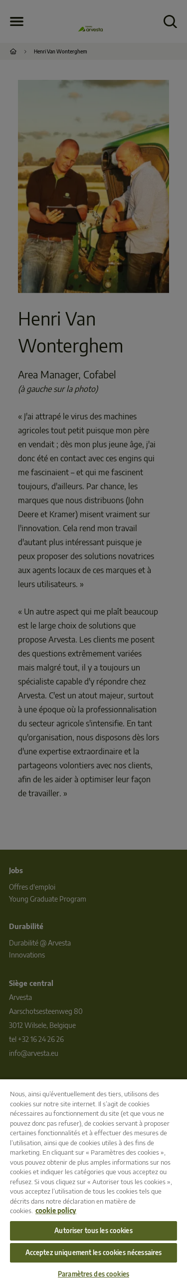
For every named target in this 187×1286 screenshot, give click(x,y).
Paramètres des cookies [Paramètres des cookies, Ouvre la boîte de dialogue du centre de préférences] (93, 1274)
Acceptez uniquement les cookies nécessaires (93, 1253)
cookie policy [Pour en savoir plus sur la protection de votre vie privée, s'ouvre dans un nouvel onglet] (55, 1211)
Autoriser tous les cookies (93, 1231)
